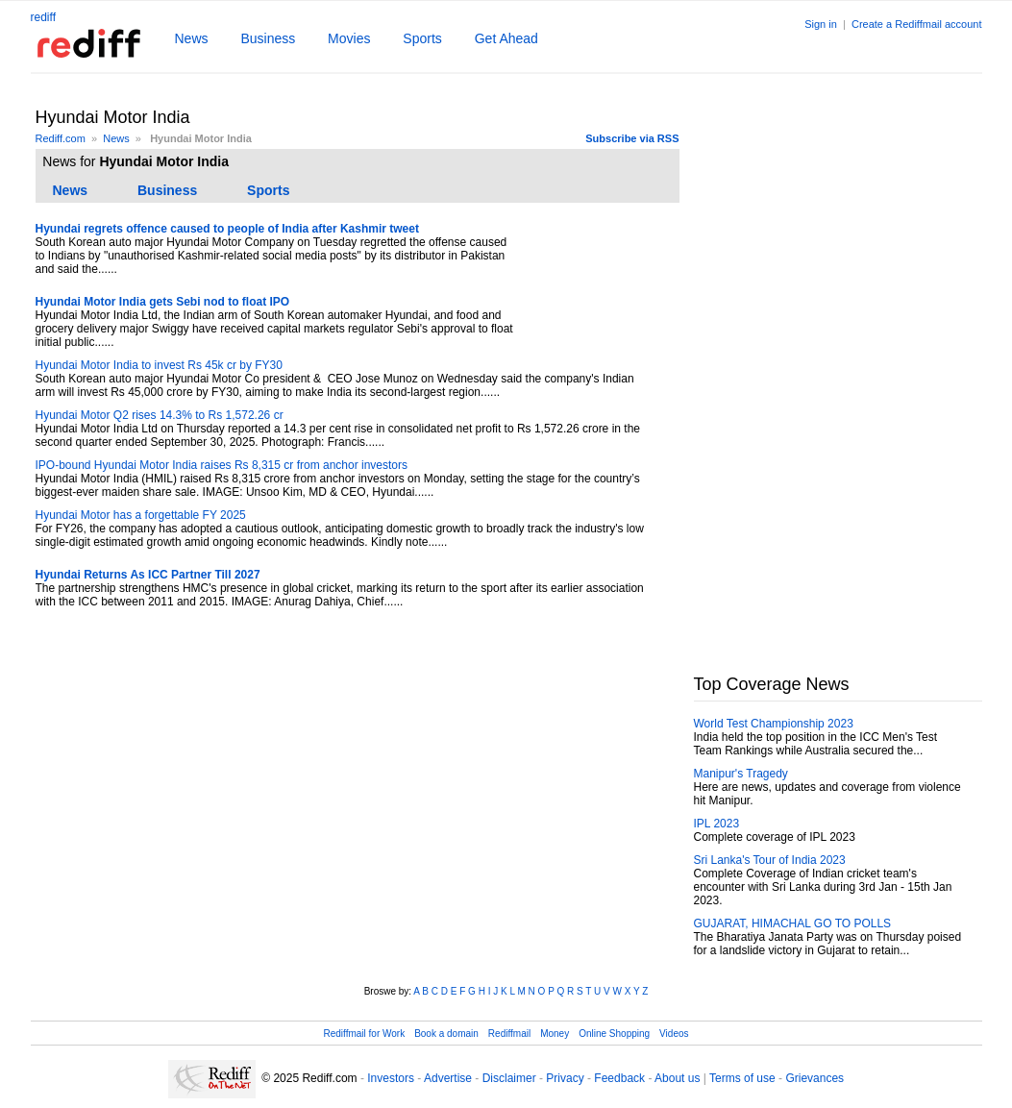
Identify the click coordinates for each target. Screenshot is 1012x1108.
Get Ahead (506, 38)
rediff (43, 17)
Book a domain (446, 1033)
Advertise (448, 1078)
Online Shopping (614, 1033)
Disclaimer (509, 1078)
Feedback (619, 1078)
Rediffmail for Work (364, 1033)
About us (677, 1078)
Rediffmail (509, 1033)
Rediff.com (61, 138)
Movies (349, 38)
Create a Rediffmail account (917, 24)
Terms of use (742, 1078)
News (192, 38)
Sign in (820, 24)
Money (554, 1033)
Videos (673, 1033)
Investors (390, 1078)
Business (267, 38)
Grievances (814, 1078)
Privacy (564, 1078)
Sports (422, 38)
